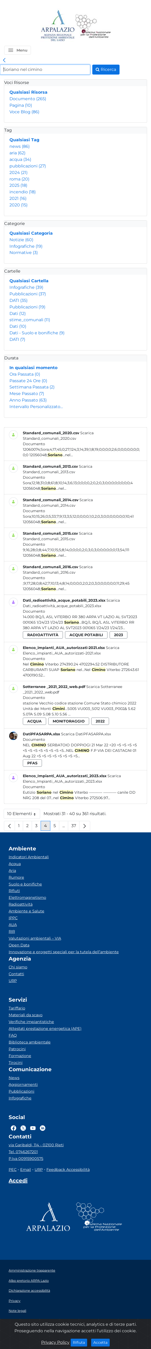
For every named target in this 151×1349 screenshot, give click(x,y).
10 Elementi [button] (23, 815)
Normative (23, 252)
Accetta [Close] (101, 1342)
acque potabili (86, 635)
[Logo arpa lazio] (57, 26)
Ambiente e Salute (26, 911)
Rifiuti (14, 890)
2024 (18, 172)
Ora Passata (24, 374)
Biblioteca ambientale (30, 1042)
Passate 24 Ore (28, 380)
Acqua (15, 863)
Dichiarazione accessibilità (29, 1290)
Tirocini (16, 1062)
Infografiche (25, 246)
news (19, 146)
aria (17, 152)
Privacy (14, 1301)
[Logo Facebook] (13, 1127)
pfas (32, 763)
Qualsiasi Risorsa (28, 92)
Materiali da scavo (25, 1015)
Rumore (16, 877)
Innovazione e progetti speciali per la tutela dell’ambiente (64, 952)
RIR (12, 931)
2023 (118, 635)
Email (25, 1169)
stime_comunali (29, 319)
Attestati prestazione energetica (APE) (45, 1028)
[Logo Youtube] (33, 1127)
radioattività (42, 635)
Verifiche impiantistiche (31, 1021)
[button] (17, 50)
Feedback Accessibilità (68, 1169)
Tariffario (17, 1008)
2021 (17, 198)
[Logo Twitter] (23, 1127)
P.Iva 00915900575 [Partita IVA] (26, 1158)
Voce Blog (24, 111)
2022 (100, 721)
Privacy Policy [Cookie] (55, 1342)
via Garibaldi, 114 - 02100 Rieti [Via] (36, 1145)
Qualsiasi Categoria (31, 233)
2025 (18, 185)
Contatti (16, 974)
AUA (13, 924)
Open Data (19, 945)
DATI (18, 300)
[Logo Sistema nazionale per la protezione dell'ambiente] (93, 26)
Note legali (17, 1311)
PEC (13, 1169)
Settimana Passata (32, 387)
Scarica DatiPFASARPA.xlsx (86, 734)
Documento (27, 98)
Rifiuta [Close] (80, 1342)
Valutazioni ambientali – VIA (35, 938)
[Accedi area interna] (18, 1181)
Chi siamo (18, 967)
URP (13, 980)
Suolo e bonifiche (25, 884)
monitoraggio (69, 721)
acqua (20, 159)
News (14, 1077)
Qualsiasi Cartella (28, 280)
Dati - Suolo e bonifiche (36, 332)
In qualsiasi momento (33, 367)
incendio (22, 191)
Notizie (21, 239)
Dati (17, 313)
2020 (18, 204)
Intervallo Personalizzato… (36, 406)
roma (19, 179)
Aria (12, 870)
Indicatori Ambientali (29, 857)
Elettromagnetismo (27, 897)
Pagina (20, 105)
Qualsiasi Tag (24, 139)
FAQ (13, 1035)
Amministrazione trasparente (32, 1270)
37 (75, 827)
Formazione (20, 1055)
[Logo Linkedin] (42, 1127)
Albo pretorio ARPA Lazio (29, 1281)
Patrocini (17, 1049)
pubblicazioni (27, 165)
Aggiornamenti (23, 1084)
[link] (4, 60)
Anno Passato (28, 400)
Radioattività (21, 904)
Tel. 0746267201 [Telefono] (23, 1151)
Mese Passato (26, 393)
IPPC (13, 918)
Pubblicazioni (27, 293)
